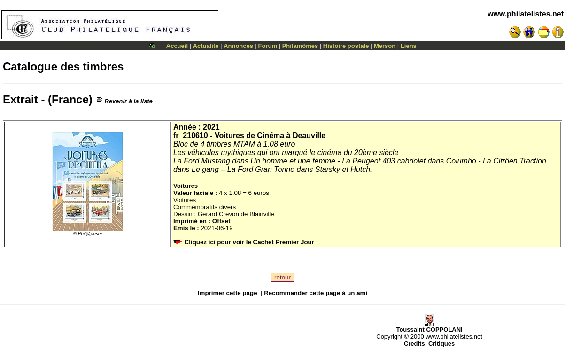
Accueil (177, 45)
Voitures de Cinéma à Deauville (270, 136)
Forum (267, 45)
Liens (409, 45)
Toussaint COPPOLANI (429, 326)
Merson (384, 45)
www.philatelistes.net (526, 14)
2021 (211, 127)
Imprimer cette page (227, 292)
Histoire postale (346, 45)
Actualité (206, 45)
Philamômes (300, 45)
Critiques (441, 343)
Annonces (238, 45)
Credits (414, 343)
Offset (221, 221)
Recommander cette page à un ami (315, 292)
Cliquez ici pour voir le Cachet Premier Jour (244, 242)
